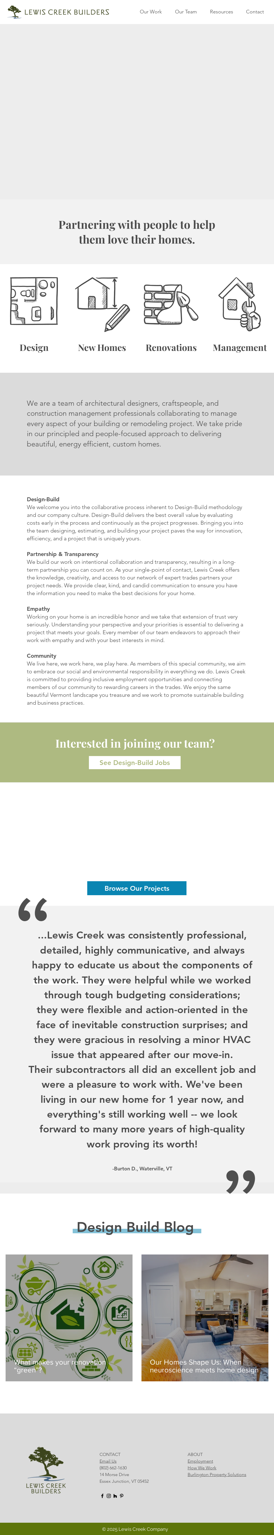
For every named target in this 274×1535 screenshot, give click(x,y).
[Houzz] (115, 1496)
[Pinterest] (121, 1496)
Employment (200, 1461)
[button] (154, 12)
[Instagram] (109, 1496)
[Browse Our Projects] (136, 888)
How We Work (202, 1467)
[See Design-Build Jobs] (135, 762)
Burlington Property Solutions (217, 1474)
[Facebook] (102, 1496)
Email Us (108, 1461)
